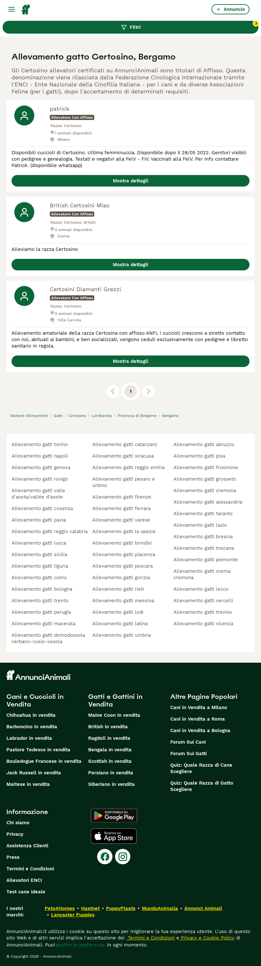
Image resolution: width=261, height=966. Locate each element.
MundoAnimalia (160, 908)
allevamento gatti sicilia (39, 554)
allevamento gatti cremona (204, 490)
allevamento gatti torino (40, 444)
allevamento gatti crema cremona (201, 574)
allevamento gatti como (39, 577)
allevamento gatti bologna (42, 589)
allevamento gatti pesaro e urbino (123, 482)
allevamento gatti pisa (199, 456)
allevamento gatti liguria (40, 566)
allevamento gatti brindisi (122, 543)
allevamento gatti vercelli (203, 600)
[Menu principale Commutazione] (11, 9)
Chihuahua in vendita (31, 715)
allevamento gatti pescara (122, 566)
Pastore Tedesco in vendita (38, 750)
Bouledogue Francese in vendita (43, 761)
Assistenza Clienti (27, 846)
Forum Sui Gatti (188, 753)
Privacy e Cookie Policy (206, 938)
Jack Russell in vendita (33, 773)
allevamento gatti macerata (43, 624)
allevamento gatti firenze (121, 497)
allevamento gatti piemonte (205, 560)
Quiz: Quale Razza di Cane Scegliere (201, 768)
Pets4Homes (60, 908)
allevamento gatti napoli (40, 456)
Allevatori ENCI (24, 880)
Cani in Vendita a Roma (197, 719)
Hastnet (90, 908)
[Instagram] (122, 856)
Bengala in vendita (110, 750)
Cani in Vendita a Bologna (200, 730)
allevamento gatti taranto (203, 513)
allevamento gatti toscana (203, 548)
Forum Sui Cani (188, 742)
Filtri (190, 25)
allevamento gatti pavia (39, 520)
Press (12, 857)
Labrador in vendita (29, 738)
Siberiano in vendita (111, 784)
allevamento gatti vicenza (203, 624)
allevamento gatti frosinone (205, 467)
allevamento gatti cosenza (42, 508)
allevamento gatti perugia (41, 612)
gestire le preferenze (80, 945)
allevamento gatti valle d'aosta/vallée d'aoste (38, 494)
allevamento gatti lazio (200, 525)
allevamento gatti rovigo (40, 479)
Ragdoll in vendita (109, 738)
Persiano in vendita (110, 773)
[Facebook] (104, 856)
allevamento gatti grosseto (204, 479)
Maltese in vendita (28, 784)
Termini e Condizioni (30, 869)
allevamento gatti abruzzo (203, 444)
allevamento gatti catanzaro (124, 444)
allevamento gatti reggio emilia (128, 467)
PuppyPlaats (120, 908)
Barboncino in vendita (31, 727)
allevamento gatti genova (41, 467)
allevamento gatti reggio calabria (50, 531)
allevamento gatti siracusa (123, 456)
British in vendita (108, 727)
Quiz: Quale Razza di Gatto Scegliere (201, 786)
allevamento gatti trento (40, 600)
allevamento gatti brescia (203, 536)
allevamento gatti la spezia (123, 531)
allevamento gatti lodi (117, 612)
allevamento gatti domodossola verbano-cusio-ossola (48, 638)
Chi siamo (17, 823)
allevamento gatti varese (121, 520)
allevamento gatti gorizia (121, 577)
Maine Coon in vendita (114, 715)
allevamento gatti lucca (39, 543)
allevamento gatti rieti (118, 589)
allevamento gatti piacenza (123, 554)
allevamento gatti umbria (121, 635)
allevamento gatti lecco (200, 589)
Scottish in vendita (110, 761)
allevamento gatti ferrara (121, 508)
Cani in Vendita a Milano (198, 707)
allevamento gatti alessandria (207, 502)
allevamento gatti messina (123, 600)
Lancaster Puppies (73, 915)
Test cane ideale (25, 892)
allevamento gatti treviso (202, 612)
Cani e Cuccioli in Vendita (35, 700)
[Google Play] (114, 815)
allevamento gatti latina (120, 624)
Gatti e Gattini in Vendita (115, 700)
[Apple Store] (113, 836)
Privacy (14, 834)
